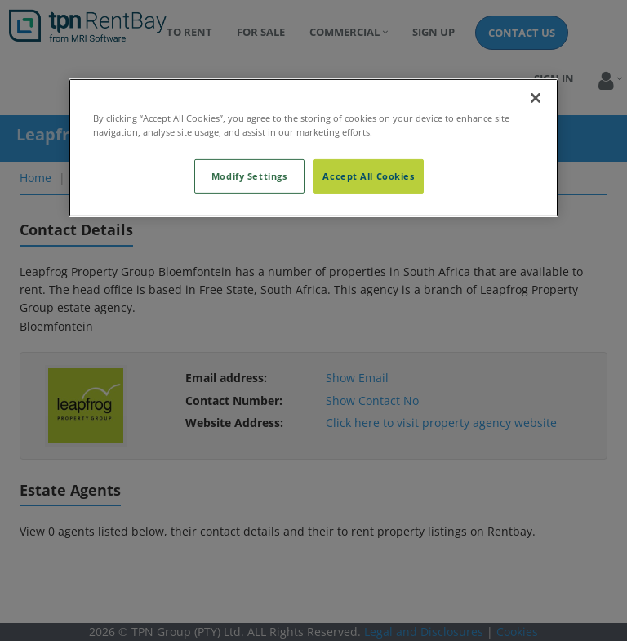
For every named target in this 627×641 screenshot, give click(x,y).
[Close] (536, 98)
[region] (313, 147)
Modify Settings (249, 176)
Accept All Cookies (368, 176)
